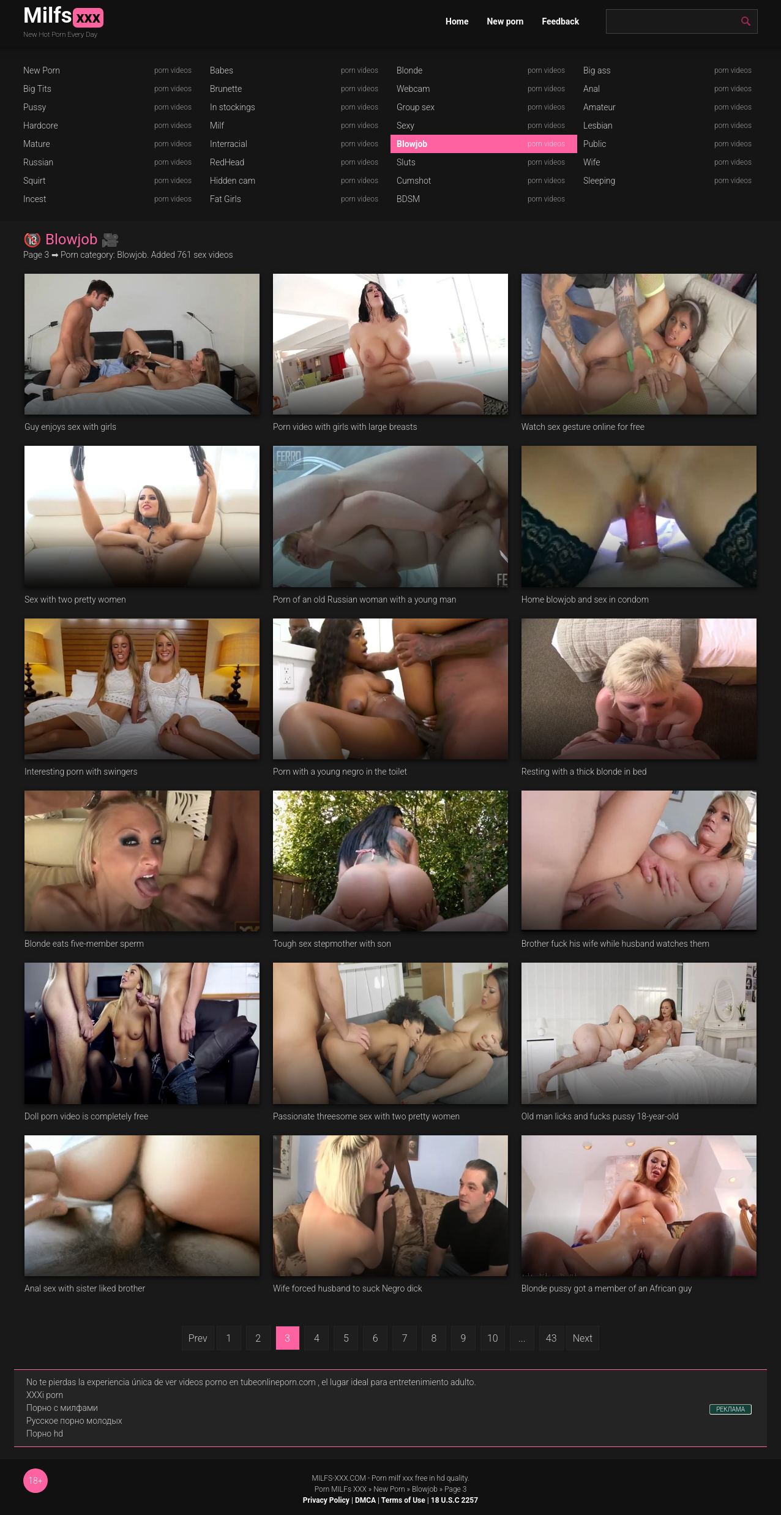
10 (492, 1338)
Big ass (597, 70)
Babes (221, 70)
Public (595, 144)
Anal (591, 89)
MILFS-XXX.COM (338, 1478)
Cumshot (414, 181)
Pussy (34, 107)
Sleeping (599, 181)
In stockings (232, 107)
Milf (217, 125)
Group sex (416, 107)
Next (583, 1338)
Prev (198, 1338)
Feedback (560, 21)
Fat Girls (225, 199)
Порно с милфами (62, 1408)
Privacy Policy (326, 1500)
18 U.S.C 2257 (454, 1500)
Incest (34, 199)
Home (457, 21)
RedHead (227, 162)
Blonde (409, 70)
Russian (38, 162)
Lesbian (598, 125)
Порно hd (44, 1433)
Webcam (413, 89)
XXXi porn (44, 1395)
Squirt (34, 181)
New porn (505, 21)
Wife (591, 162)
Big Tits (37, 89)
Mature (36, 144)
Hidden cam (232, 181)
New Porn (41, 70)
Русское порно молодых (74, 1421)
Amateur (599, 107)
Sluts (406, 162)
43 (551, 1338)
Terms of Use (403, 1500)
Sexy (405, 125)
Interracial (228, 144)
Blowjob (412, 144)
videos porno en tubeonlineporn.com (247, 1382)
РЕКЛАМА (730, 1409)
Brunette (226, 89)
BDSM (408, 199)
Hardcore (40, 125)
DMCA (365, 1500)
